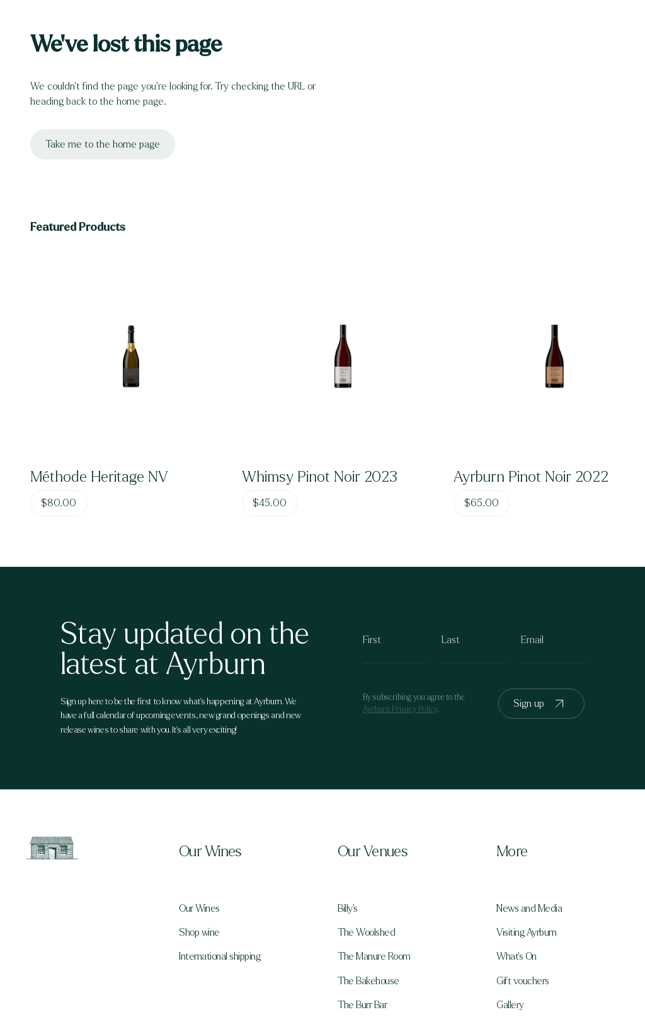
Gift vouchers (522, 981)
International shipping (219, 956)
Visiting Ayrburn (526, 932)
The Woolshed (366, 932)
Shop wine (199, 932)
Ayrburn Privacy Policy (400, 709)
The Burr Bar (362, 1005)
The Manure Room (374, 956)
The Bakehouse (368, 981)
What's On (516, 956)
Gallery (510, 1005)
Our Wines (199, 908)
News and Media (529, 908)
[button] (243, 852)
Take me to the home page (102, 144)
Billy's (348, 908)
